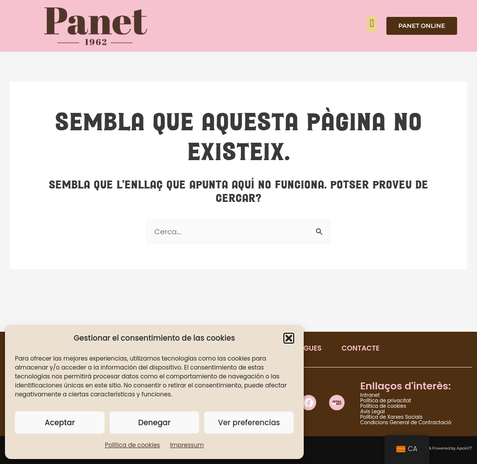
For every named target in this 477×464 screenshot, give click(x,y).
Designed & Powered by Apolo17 (440, 448)
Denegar (154, 422)
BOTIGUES (304, 348)
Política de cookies (132, 445)
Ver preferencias (249, 422)
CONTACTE (360, 348)
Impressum (187, 445)
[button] (289, 338)
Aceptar (60, 422)
